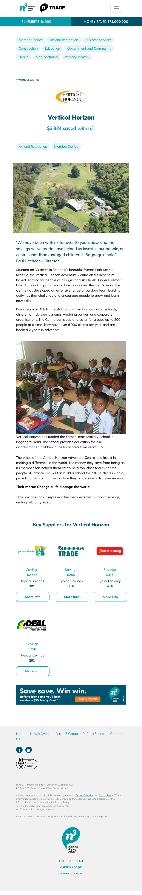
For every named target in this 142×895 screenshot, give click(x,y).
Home (20, 734)
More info (33, 597)
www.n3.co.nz (71, 873)
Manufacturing (47, 57)
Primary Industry (77, 57)
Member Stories (30, 40)
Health (23, 57)
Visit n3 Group (67, 734)
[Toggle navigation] (116, 8)
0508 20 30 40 (71, 861)
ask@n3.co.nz (71, 867)
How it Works (40, 734)
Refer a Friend (93, 734)
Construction (28, 48)
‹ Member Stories (27, 79)
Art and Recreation (64, 40)
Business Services (98, 40)
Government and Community (89, 48)
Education (52, 48)
